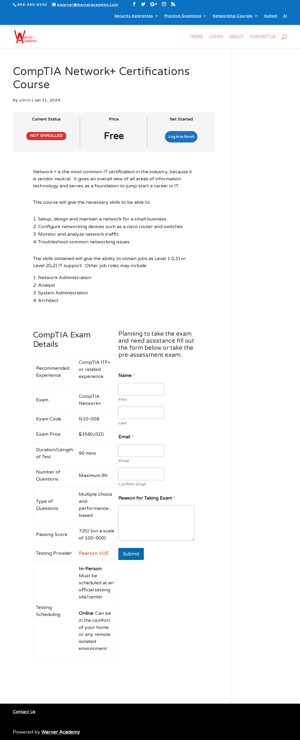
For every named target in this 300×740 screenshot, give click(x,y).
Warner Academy (60, 732)
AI (285, 16)
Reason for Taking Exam (146, 498)
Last (122, 422)
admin (25, 100)
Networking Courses (233, 16)
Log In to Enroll (181, 137)
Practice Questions (182, 16)
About (236, 37)
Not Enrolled (46, 135)
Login (216, 37)
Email (123, 460)
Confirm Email (132, 484)
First (122, 399)
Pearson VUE (94, 553)
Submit (131, 554)
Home (196, 37)
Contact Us (262, 37)
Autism (270, 16)
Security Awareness (134, 16)
